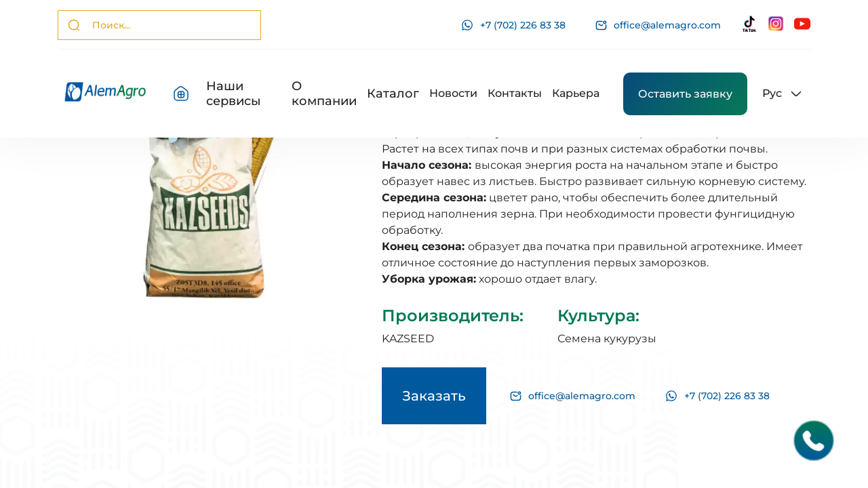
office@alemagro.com (658, 25)
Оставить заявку (685, 93)
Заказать (434, 396)
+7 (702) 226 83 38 (513, 25)
